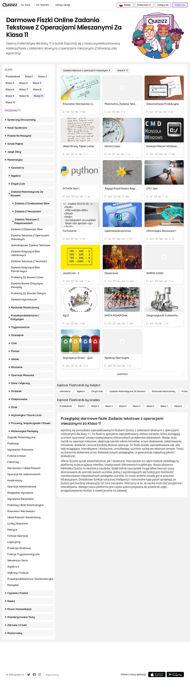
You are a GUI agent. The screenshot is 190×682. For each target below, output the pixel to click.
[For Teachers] (43, 4)
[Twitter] (28, 674)
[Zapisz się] (180, 4)
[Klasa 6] (150, 406)
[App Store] (156, 674)
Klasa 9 (10, 95)
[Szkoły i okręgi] (63, 4)
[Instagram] (39, 674)
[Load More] (122, 374)
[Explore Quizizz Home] (9, 5)
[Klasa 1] (81, 406)
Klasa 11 (38, 95)
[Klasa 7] (164, 406)
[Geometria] (65, 391)
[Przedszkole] (65, 406)
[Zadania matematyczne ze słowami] (127, 391)
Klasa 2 (42, 76)
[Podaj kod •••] (144, 4)
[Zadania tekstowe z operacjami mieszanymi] (87, 70)
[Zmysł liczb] (97, 391)
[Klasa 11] (122, 70)
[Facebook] (34, 674)
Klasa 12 (10, 102)
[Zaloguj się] (163, 4)
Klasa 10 (24, 95)
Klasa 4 (23, 82)
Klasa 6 (10, 89)
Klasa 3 (10, 82)
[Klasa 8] (178, 406)
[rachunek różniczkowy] (163, 391)
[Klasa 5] (136, 406)
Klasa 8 (37, 89)
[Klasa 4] (123, 406)
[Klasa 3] (109, 406)
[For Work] (25, 4)
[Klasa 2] (95, 406)
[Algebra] (80, 391)
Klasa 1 (29, 76)
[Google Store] (175, 674)
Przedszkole (13, 76)
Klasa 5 (37, 82)
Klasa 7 (23, 89)
